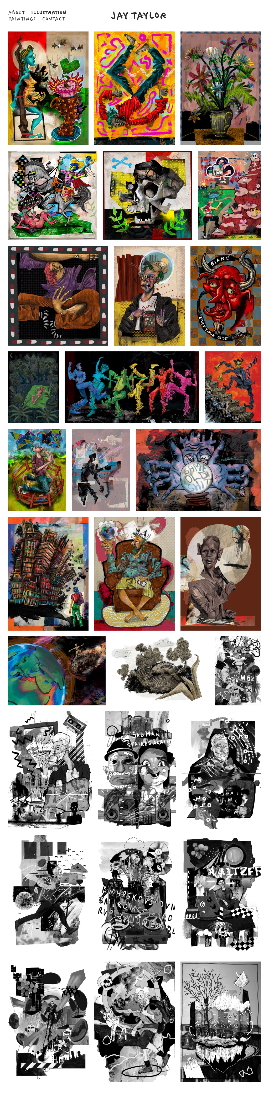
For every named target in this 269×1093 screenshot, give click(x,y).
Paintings (22, 19)
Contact (53, 19)
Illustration (48, 13)
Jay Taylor (139, 15)
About (16, 12)
